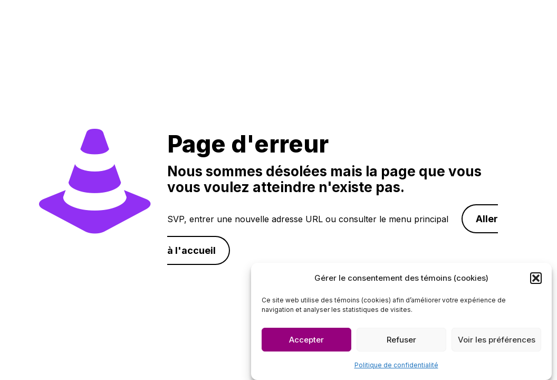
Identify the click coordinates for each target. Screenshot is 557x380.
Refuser (401, 341)
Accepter (306, 341)
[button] (536, 279)
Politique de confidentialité (396, 366)
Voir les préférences (496, 341)
